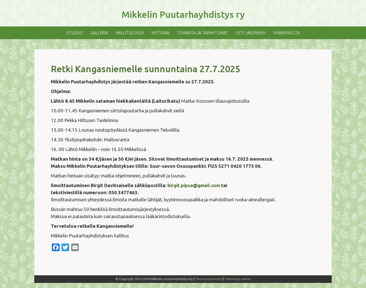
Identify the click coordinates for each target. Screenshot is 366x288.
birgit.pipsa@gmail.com (193, 185)
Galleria (99, 33)
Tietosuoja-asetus (238, 279)
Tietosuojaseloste (208, 279)
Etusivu (75, 33)
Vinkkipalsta (286, 33)
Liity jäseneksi (251, 33)
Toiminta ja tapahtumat (202, 33)
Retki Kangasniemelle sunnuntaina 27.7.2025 (145, 69)
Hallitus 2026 (130, 33)
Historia (160, 33)
